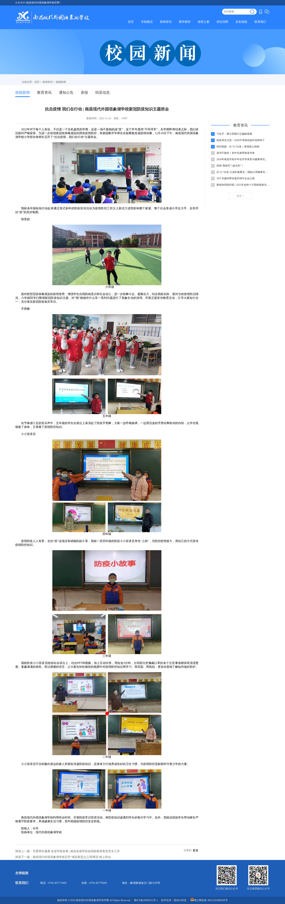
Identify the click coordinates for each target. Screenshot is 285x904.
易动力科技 (180, 900)
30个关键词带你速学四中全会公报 (235, 178)
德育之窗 (203, 21)
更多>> (240, 196)
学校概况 (147, 21)
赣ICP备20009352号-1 (146, 900)
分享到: (188, 850)
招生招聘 (222, 21)
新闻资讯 (166, 21)
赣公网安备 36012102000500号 (209, 899)
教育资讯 (44, 92)
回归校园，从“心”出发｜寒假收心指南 (237, 146)
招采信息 (102, 92)
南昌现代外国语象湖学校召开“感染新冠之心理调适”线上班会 (72, 856)
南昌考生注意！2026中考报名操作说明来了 (240, 140)
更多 (195, 850)
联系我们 (260, 21)
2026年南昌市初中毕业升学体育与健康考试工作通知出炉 (242, 159)
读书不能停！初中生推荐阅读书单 (235, 153)
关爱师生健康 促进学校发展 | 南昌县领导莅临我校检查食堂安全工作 (76, 851)
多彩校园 (241, 21)
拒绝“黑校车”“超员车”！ (230, 165)
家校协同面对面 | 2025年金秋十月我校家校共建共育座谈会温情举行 (242, 184)
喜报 (84, 92)
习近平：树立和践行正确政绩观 (234, 133)
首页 (131, 21)
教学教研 (184, 21)
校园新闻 (61, 82)
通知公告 (66, 92)
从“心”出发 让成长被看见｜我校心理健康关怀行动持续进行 (242, 172)
